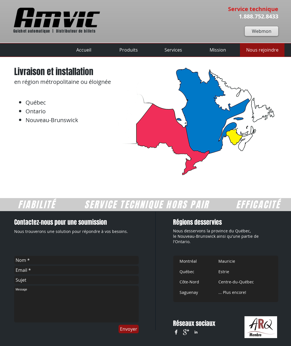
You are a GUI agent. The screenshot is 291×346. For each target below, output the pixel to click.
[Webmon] (261, 31)
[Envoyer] (129, 329)
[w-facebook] (176, 332)
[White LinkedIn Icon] (196, 332)
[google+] (186, 332)
